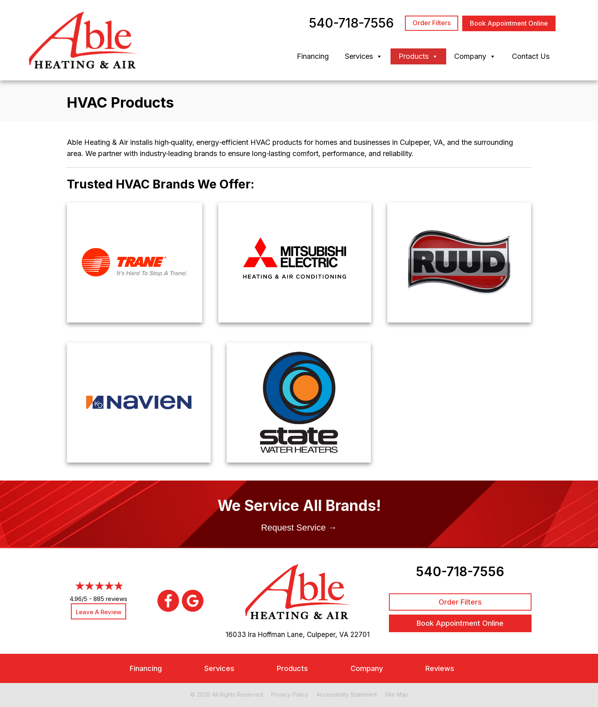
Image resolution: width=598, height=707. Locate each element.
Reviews (439, 668)
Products (418, 56)
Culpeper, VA (327, 635)
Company (475, 56)
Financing (313, 56)
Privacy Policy (289, 694)
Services (364, 56)
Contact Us (531, 56)
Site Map (396, 694)
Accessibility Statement (346, 694)
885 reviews (110, 599)
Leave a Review (98, 612)
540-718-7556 (460, 571)
